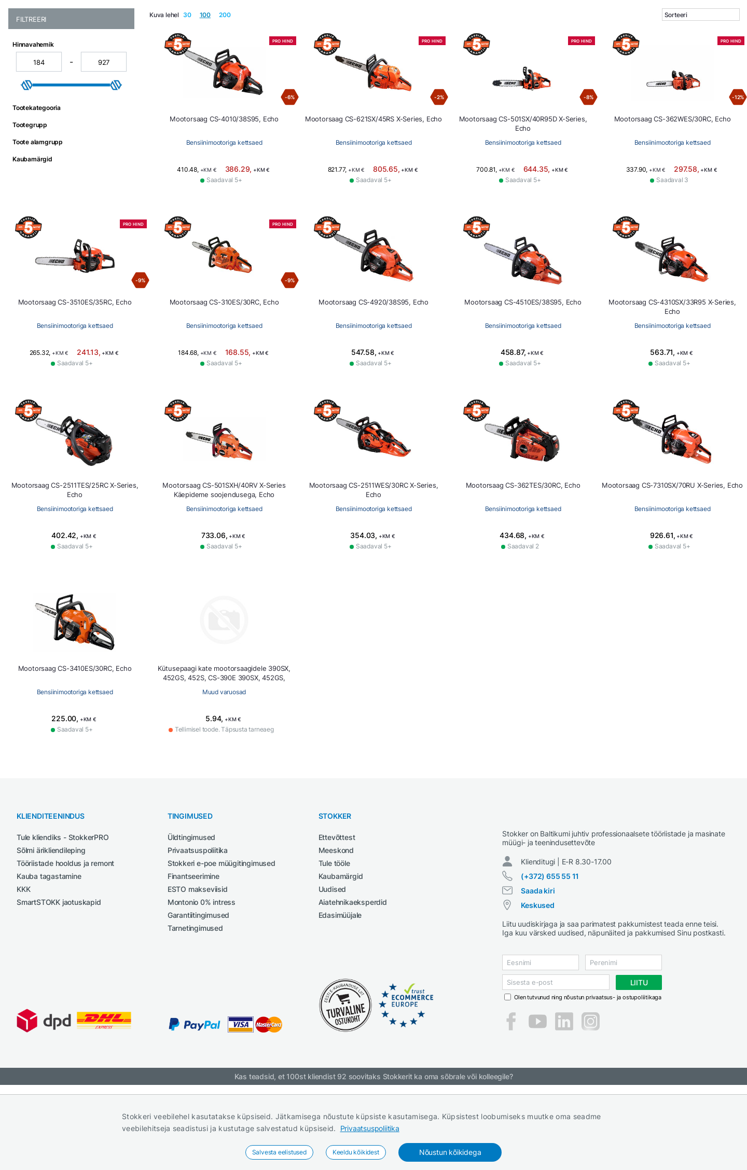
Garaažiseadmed (281, 64)
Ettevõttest (337, 913)
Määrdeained (377, 64)
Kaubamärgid (341, 951)
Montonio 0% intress (202, 977)
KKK (23, 964)
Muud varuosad (373, 768)
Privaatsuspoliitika (369, 1128)
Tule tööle (334, 938)
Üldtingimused (191, 913)
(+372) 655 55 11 (550, 961)
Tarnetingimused (195, 1003)
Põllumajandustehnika (516, 64)
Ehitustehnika (152, 64)
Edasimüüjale (340, 990)
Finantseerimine (193, 951)
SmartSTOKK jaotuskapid (59, 977)
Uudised (333, 964)
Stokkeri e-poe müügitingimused (221, 938)
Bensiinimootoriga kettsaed (224, 218)
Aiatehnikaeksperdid (353, 977)
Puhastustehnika (437, 64)
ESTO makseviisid (198, 964)
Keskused (537, 990)
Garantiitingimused (198, 990)
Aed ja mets (99, 64)
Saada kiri (538, 975)
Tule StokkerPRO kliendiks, (116, 9)
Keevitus (332, 64)
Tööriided (623, 64)
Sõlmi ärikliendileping (51, 925)
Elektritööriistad (214, 64)
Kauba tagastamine (49, 951)
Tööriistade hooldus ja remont (65, 938)
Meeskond (336, 925)
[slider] (27, 161)
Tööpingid (582, 64)
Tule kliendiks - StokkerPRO (63, 913)
